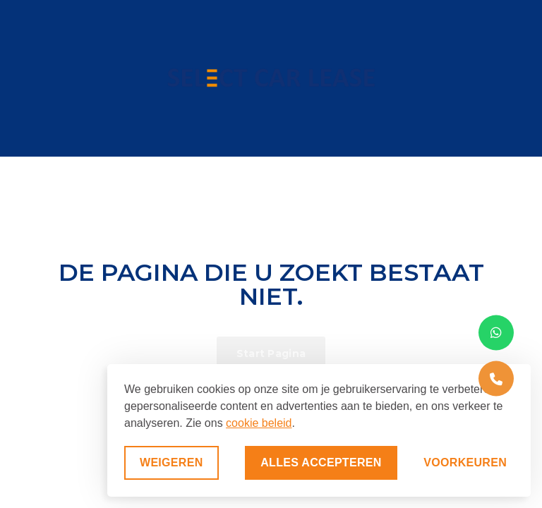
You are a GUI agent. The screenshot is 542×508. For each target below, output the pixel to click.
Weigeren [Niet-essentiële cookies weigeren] (171, 462)
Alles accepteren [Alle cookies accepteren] (320, 462)
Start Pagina (271, 353)
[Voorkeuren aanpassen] (465, 463)
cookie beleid (258, 423)
